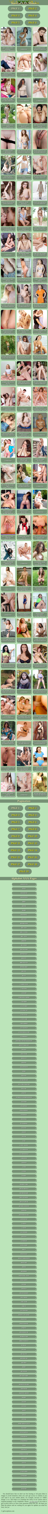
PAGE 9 (15, 836)
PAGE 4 (32, 15)
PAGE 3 (15, 15)
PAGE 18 (32, 864)
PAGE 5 (15, 22)
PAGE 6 (32, 22)
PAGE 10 (32, 836)
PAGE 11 (15, 843)
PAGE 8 (32, 829)
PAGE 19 (24, 871)
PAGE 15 (15, 857)
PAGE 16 (32, 857)
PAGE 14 (32, 850)
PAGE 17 (15, 864)
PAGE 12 (32, 843)
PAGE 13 (15, 850)
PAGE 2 (32, 8)
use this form (33, 1501)
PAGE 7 (15, 829)
